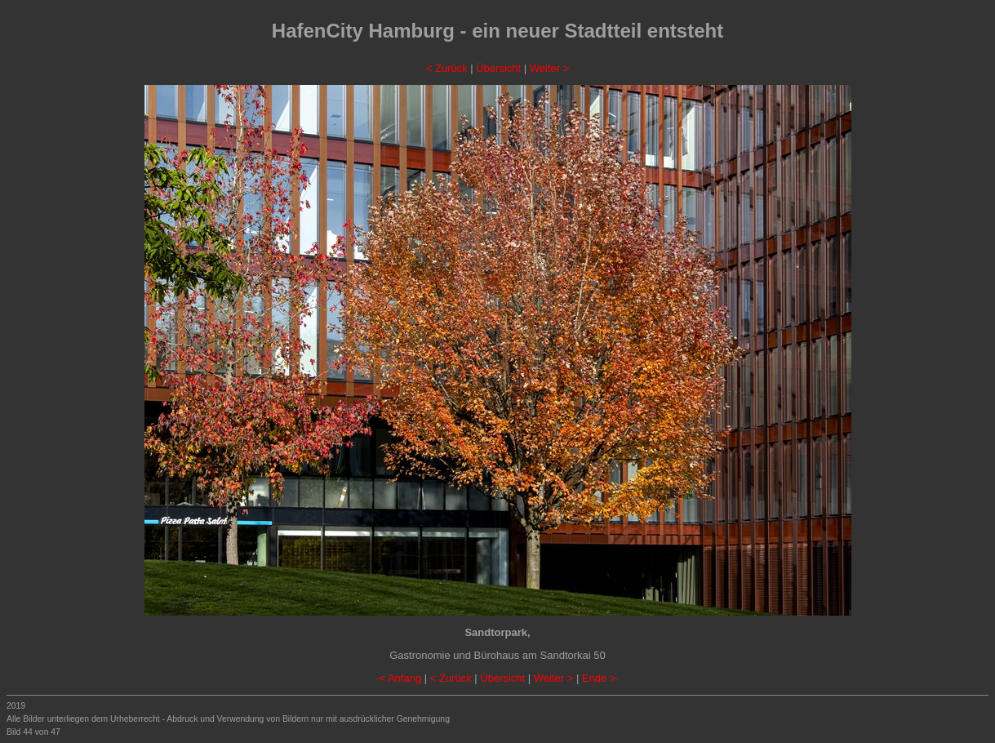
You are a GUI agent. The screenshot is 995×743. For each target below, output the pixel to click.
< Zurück (447, 68)
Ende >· (600, 678)
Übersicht (498, 68)
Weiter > (550, 68)
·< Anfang (398, 678)
